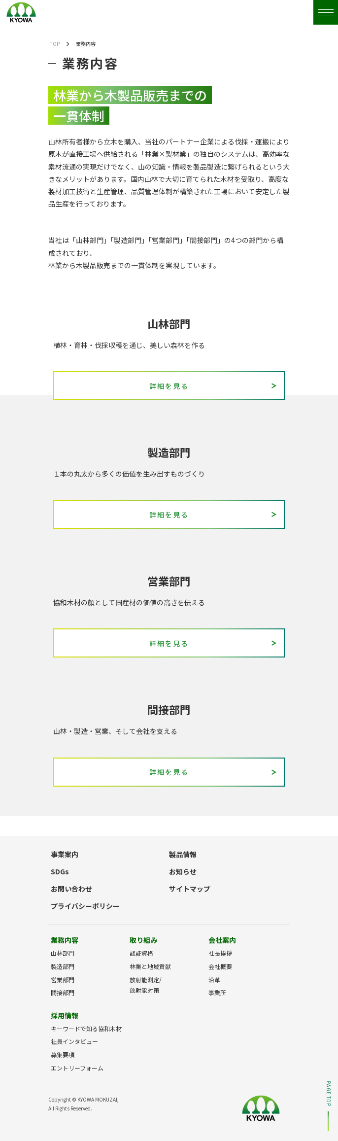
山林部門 (62, 953)
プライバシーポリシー (85, 906)
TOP (55, 43)
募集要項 (62, 1054)
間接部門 (62, 992)
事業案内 (64, 854)
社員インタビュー (74, 1041)
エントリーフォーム (77, 1068)
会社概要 (220, 966)
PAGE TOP (328, 1106)
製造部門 (62, 966)
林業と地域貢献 (150, 966)
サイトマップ (189, 889)
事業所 (217, 992)
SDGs (60, 871)
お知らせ (183, 871)
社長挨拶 (220, 953)
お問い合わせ (71, 889)
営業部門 (62, 979)
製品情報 (183, 854)
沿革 (214, 979)
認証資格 (141, 953)
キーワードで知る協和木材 (86, 1028)
